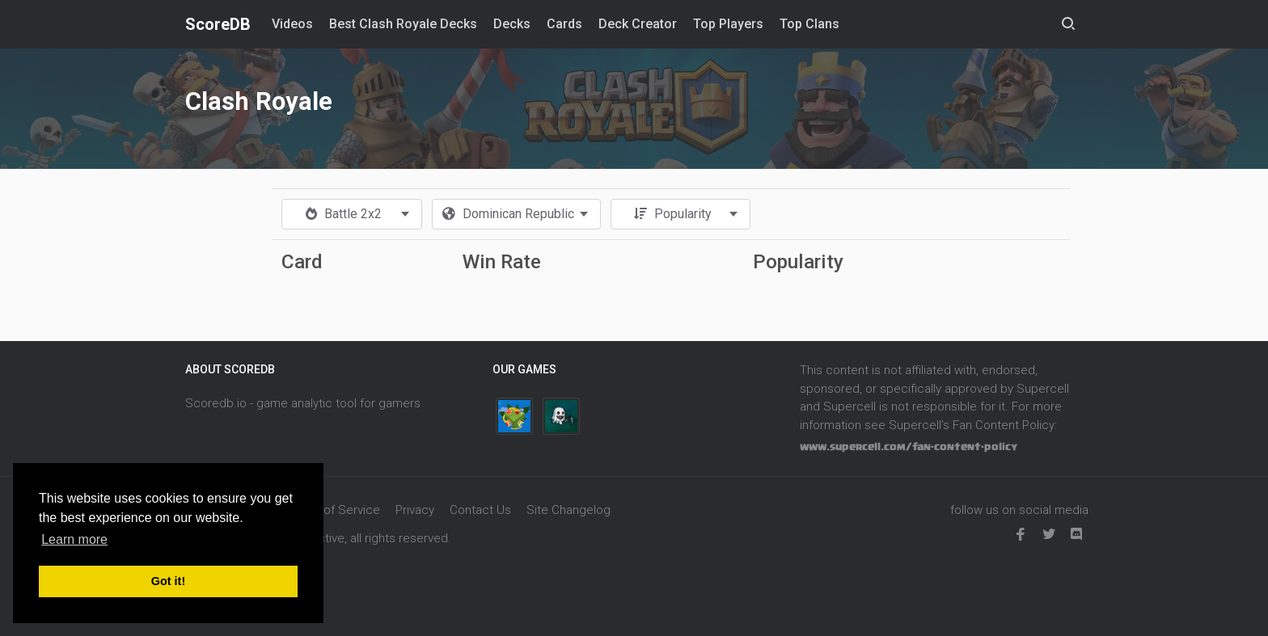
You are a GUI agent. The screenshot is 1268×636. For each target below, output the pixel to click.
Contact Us (480, 510)
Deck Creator (637, 24)
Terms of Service (332, 510)
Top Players (728, 24)
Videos (292, 24)
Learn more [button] (74, 539)
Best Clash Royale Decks (403, 24)
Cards (564, 24)
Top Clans (809, 24)
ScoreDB (218, 24)
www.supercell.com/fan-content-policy (908, 447)
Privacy (414, 510)
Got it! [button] (168, 581)
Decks (511, 24)
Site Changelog (568, 510)
